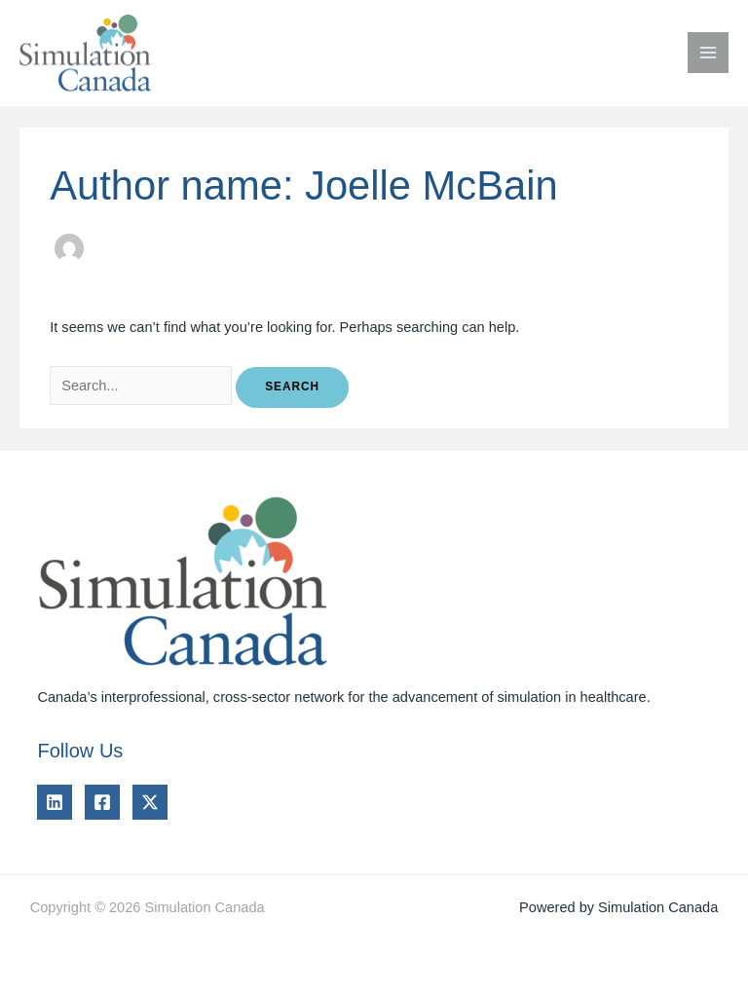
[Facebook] (102, 802)
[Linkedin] (54, 802)
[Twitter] (150, 802)
